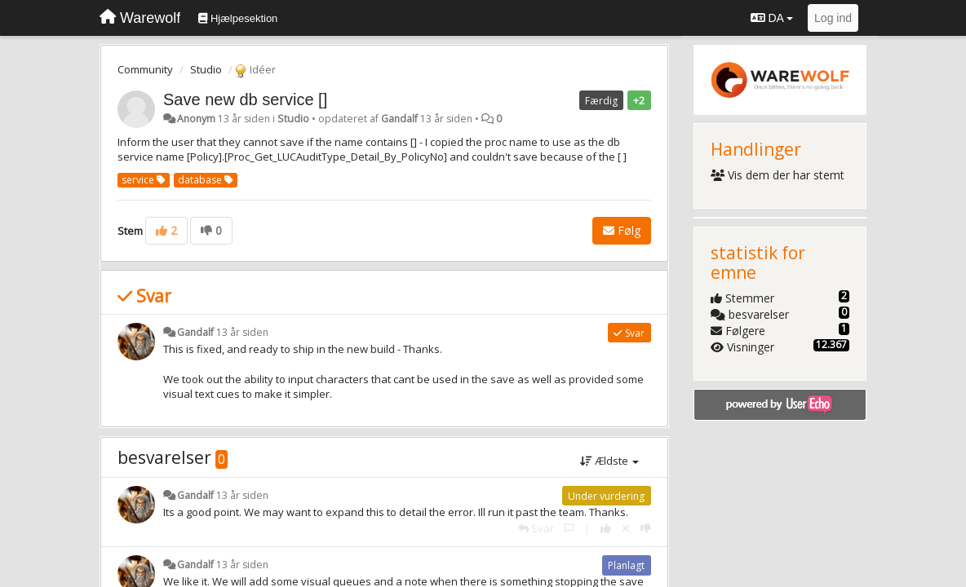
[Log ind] (833, 18)
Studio (206, 69)
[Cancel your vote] (626, 528)
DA (772, 17)
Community (145, 69)
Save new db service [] (245, 99)
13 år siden (242, 332)
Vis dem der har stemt (778, 175)
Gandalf (399, 119)
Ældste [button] (609, 460)
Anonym (196, 119)
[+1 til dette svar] (605, 528)
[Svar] (536, 528)
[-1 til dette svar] (645, 528)
